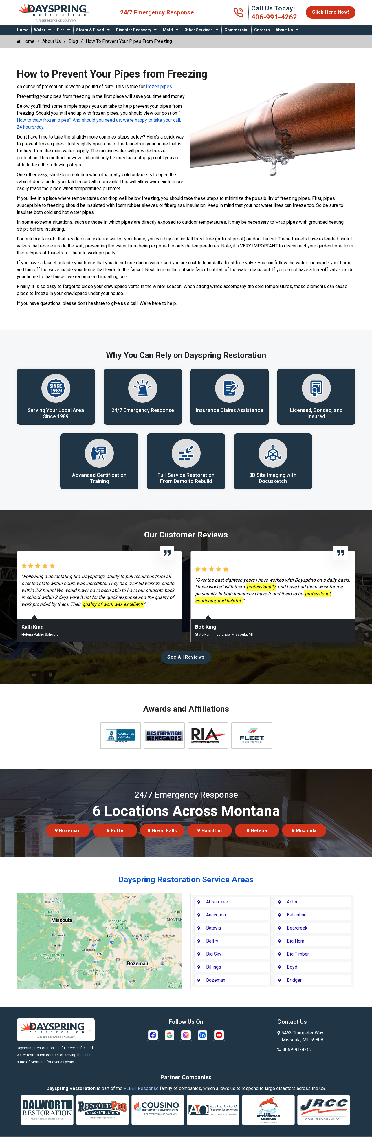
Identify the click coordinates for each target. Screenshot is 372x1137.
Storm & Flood (90, 30)
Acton (292, 902)
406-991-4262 (274, 17)
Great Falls (162, 831)
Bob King (205, 627)
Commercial (236, 30)
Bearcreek (297, 928)
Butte (115, 831)
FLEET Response (141, 1089)
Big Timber (298, 954)
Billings (213, 967)
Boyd (292, 967)
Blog (73, 41)
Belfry (212, 941)
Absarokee (217, 902)
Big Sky (213, 954)
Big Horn (295, 941)
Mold (168, 30)
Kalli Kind (32, 627)
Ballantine (297, 915)
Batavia (213, 928)
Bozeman (68, 831)
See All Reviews (186, 657)
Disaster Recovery (133, 30)
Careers (262, 30)
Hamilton (209, 831)
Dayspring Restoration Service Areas (186, 880)
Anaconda (216, 915)
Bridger (294, 980)
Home (22, 30)
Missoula (304, 831)
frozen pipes (159, 86)
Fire (61, 30)
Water (39, 30)
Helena (257, 831)
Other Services (198, 30)
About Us (284, 30)
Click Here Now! (330, 12)
